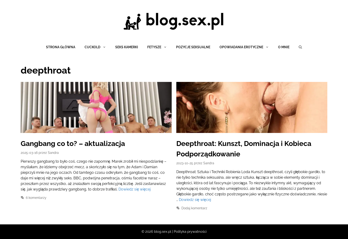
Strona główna (60, 47)
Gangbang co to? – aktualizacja (73, 143)
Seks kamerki (126, 47)
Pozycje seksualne (193, 47)
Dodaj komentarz (194, 208)
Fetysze (159, 47)
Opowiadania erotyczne (246, 47)
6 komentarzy (36, 198)
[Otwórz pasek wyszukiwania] (300, 47)
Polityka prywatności (190, 231)
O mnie (283, 47)
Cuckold (98, 47)
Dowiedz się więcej (134, 189)
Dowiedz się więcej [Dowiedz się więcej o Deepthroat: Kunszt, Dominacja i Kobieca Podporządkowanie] (195, 199)
